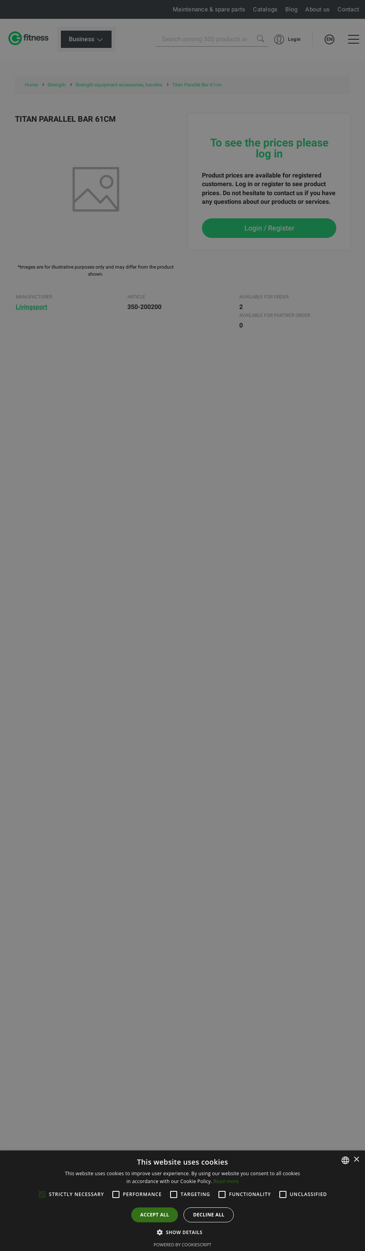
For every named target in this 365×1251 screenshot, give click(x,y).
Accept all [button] (154, 1214)
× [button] (356, 1160)
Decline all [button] (208, 1214)
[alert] (182, 625)
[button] (183, 1232)
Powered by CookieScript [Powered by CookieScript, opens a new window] (182, 1244)
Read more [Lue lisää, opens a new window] (225, 1181)
